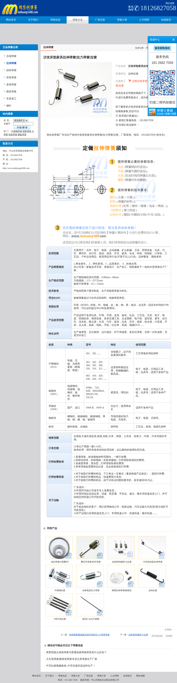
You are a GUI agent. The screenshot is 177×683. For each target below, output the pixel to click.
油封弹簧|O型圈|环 (59, 562)
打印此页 (157, 636)
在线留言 (127, 676)
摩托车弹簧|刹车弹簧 (91, 562)
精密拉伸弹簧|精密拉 (122, 590)
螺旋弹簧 (22, 134)
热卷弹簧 (12, 134)
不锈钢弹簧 (16, 131)
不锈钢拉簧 (59, 590)
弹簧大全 (75, 676)
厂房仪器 (88, 676)
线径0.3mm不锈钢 (90, 619)
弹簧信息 (62, 676)
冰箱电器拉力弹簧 (91, 590)
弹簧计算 (101, 676)
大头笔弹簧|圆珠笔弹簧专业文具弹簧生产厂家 (71, 659)
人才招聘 (114, 676)
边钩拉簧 (133, 73)
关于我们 (49, 676)
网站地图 (170, 3)
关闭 (169, 636)
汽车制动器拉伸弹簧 (153, 562)
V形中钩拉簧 (60, 619)
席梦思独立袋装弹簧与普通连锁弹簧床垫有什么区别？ (76, 652)
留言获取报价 (162, 48)
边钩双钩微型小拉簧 (121, 562)
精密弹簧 (27, 131)
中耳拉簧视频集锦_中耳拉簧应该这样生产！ (70, 665)
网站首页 (36, 676)
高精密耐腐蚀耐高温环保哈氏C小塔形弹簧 (89, 634)
